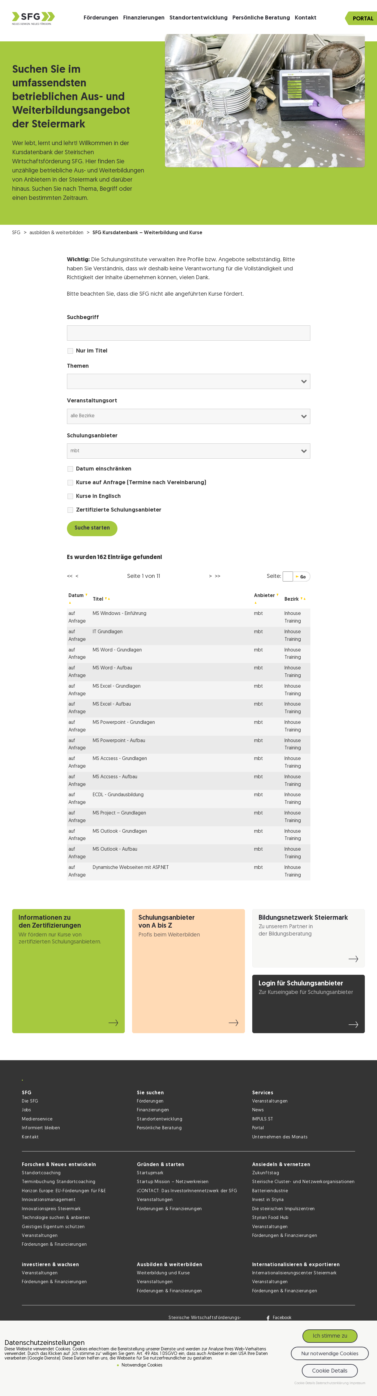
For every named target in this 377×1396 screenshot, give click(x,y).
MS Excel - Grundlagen (117, 686)
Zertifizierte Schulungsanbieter (118, 510)
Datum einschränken (103, 469)
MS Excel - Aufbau (112, 704)
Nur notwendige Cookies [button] (329, 1354)
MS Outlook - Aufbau (115, 849)
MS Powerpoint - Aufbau (119, 740)
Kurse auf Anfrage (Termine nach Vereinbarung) (141, 483)
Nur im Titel (91, 351)
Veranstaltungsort (92, 401)
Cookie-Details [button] (305, 1384)
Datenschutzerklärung (333, 1384)
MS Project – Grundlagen (119, 813)
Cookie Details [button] (329, 1372)
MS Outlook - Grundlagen (120, 831)
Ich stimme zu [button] (330, 1337)
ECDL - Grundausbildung (118, 795)
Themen (78, 366)
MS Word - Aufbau (112, 668)
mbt (258, 613)
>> (217, 576)
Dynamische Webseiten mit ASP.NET (131, 867)
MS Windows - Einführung (119, 613)
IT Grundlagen (108, 632)
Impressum (357, 1384)
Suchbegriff (83, 318)
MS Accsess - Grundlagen (120, 758)
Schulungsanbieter (92, 436)
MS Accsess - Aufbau (115, 777)
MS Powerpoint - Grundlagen (124, 722)
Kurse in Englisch (98, 496)
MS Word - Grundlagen (117, 650)
